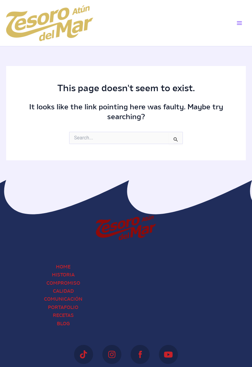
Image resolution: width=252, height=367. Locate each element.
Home (63, 267)
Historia (63, 275)
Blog (63, 324)
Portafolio (63, 307)
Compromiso (63, 283)
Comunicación (63, 299)
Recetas (63, 315)
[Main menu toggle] (239, 23)
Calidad (63, 291)
